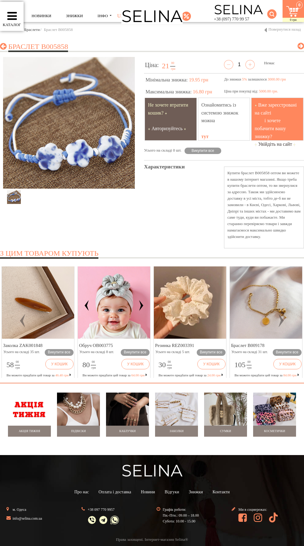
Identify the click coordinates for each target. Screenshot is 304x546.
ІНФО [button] (103, 15)
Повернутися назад (284, 29)
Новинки (41, 15)
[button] (23, 320)
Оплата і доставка (115, 492)
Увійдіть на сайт (275, 144)
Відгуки (172, 492)
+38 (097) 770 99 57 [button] (231, 19)
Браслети (32, 29)
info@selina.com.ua (27, 518)
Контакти (221, 492)
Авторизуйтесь (167, 128)
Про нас (81, 492)
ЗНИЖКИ (74, 15)
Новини (148, 492)
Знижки (196, 492)
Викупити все (203, 151)
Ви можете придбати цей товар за (114, 375)
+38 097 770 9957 (101, 509)
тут (205, 136)
